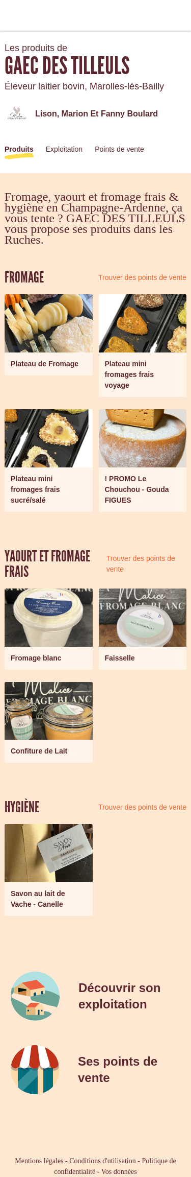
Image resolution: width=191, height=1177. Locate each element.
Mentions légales (39, 1161)
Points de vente (119, 149)
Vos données (119, 1171)
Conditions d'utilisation (102, 1161)
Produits (19, 149)
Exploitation (64, 149)
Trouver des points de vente (142, 277)
